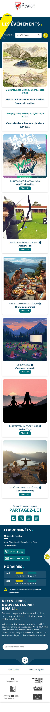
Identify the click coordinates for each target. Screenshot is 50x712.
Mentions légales (36, 669)
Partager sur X (21, 518)
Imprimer (36, 518)
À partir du (8, 35)
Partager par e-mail (29, 518)
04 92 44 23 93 (16, 552)
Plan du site (13, 669)
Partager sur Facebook (13, 518)
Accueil (8, 15)
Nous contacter (19, 559)
